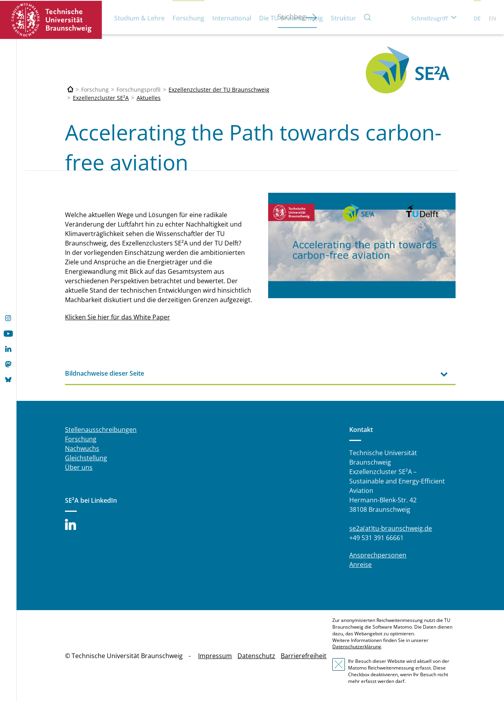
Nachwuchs (82, 448)
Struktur (343, 18)
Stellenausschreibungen (101, 429)
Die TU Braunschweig (291, 18)
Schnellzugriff (429, 18)
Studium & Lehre (139, 18)
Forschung (188, 18)
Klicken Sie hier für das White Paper (117, 317)
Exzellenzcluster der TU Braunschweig (219, 89)
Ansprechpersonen (377, 555)
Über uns (79, 467)
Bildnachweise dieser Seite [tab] (104, 373)
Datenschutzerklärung (356, 646)
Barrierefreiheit (303, 655)
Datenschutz (256, 655)
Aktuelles (149, 97)
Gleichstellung (86, 458)
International (231, 18)
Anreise (360, 564)
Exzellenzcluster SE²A (101, 97)
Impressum (215, 655)
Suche (368, 17)
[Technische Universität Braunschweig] (70, 89)
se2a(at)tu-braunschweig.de (390, 528)
